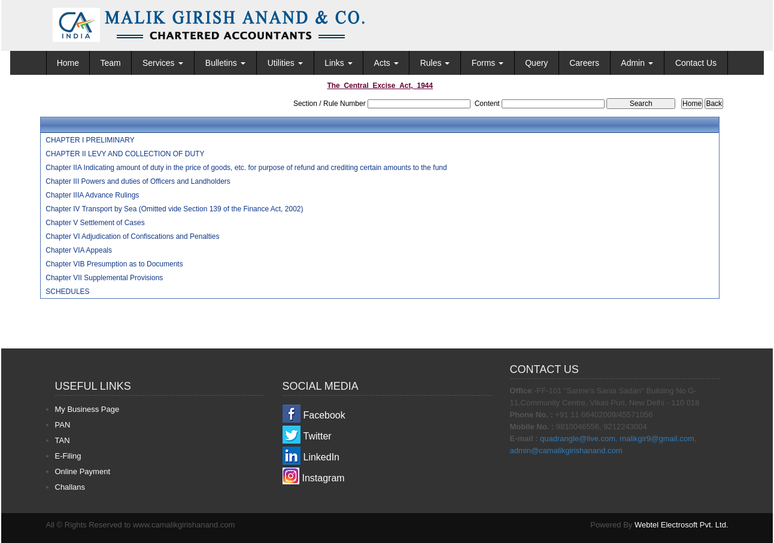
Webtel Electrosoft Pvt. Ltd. (682, 524)
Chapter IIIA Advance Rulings (92, 195)
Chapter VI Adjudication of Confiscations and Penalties (132, 236)
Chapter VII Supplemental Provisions (104, 278)
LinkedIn (321, 457)
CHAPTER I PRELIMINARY (89, 140)
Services (162, 63)
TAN (62, 440)
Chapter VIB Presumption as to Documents (114, 264)
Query (536, 63)
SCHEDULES (67, 291)
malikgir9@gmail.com (657, 438)
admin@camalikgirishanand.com (566, 450)
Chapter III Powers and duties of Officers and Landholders (137, 181)
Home (68, 63)
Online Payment (83, 471)
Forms (488, 63)
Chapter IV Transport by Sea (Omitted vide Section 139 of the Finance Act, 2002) (174, 209)
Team (110, 63)
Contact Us (696, 63)
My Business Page (87, 409)
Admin (637, 63)
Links (338, 63)
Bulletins (225, 63)
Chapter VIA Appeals (78, 250)
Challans (70, 487)
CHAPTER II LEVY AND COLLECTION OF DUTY (124, 154)
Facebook (324, 415)
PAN (63, 424)
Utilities (285, 63)
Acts (386, 63)
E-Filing (68, 455)
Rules (435, 63)
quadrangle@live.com (577, 438)
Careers (584, 63)
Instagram (323, 478)
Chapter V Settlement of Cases (94, 223)
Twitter (317, 436)
